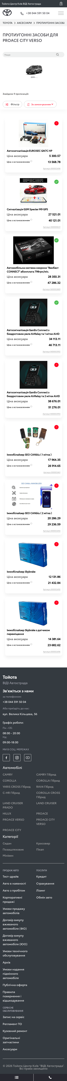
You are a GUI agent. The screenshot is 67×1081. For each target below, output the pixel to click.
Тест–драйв (11, 876)
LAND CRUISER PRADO (13, 805)
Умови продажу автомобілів (14, 910)
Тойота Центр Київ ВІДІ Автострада (21, 3)
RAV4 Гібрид (44, 786)
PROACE (42, 813)
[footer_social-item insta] (17, 757)
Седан (7, 843)
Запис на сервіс (13, 1017)
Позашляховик (13, 849)
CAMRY (8, 774)
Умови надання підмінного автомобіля (13, 973)
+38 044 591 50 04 (14, 701)
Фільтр (12, 104)
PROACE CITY (12, 830)
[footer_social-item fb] (6, 757)
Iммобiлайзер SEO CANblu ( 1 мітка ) (29, 454)
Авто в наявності (14, 883)
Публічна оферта (15, 985)
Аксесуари (10, 1049)
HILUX (7, 813)
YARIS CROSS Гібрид (17, 786)
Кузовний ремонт (15, 1031)
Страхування (45, 883)
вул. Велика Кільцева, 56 (20, 714)
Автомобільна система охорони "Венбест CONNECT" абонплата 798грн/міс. (33, 269)
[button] (62, 3)
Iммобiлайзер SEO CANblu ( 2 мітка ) (29, 513)
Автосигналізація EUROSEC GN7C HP (29, 150)
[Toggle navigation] (61, 13)
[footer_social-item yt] (27, 757)
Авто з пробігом (14, 890)
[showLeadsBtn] (17, 1077)
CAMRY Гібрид (46, 774)
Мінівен (8, 855)
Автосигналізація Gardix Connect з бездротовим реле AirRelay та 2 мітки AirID (33, 394)
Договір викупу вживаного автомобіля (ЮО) (15, 939)
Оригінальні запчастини (11, 1040)
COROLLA (9, 780)
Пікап (40, 849)
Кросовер (43, 843)
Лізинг (40, 890)
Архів (6, 962)
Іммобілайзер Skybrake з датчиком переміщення (28, 632)
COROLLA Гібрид (48, 780)
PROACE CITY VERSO (45, 821)
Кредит (41, 876)
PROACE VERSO (13, 819)
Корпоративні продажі (12, 899)
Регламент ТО (12, 1024)
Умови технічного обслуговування (15, 953)
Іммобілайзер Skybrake (21, 571)
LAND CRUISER (46, 803)
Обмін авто (44, 897)
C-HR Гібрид (11, 792)
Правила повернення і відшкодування (13, 996)
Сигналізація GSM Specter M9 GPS (27, 209)
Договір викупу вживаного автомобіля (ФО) (15, 924)
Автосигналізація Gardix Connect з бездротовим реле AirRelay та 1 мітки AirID (33, 332)
